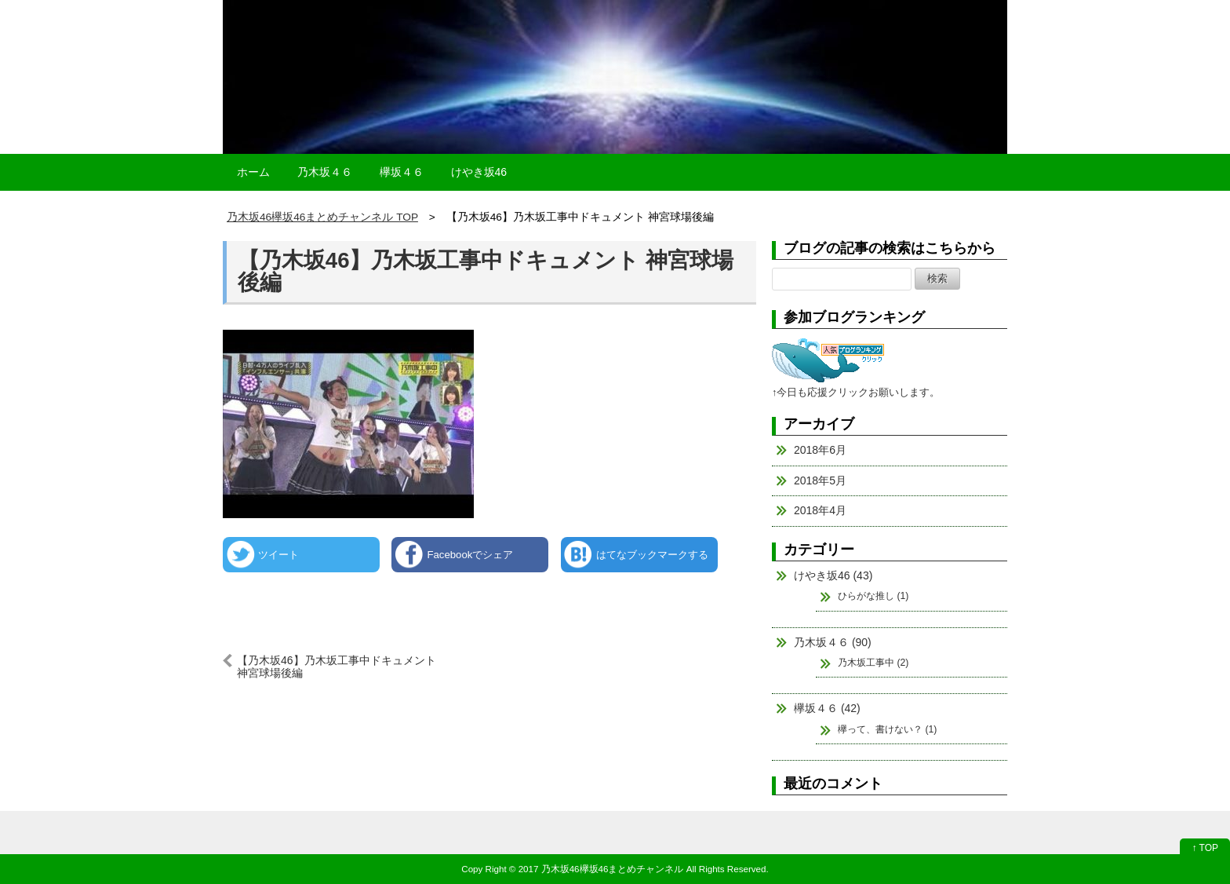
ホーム (253, 172)
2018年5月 (820, 480)
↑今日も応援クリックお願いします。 (856, 392)
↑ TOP (1205, 847)
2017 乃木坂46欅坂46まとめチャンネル (601, 869)
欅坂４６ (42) (827, 708)
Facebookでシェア (470, 555)
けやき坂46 (479, 172)
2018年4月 (820, 510)
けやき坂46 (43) (833, 575)
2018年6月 (820, 450)
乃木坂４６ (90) (833, 642)
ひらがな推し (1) (873, 595)
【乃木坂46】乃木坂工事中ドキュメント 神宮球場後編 (485, 271)
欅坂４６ (402, 172)
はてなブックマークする (652, 555)
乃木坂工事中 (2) (873, 662)
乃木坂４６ (324, 172)
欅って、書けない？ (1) (887, 729)
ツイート (278, 555)
